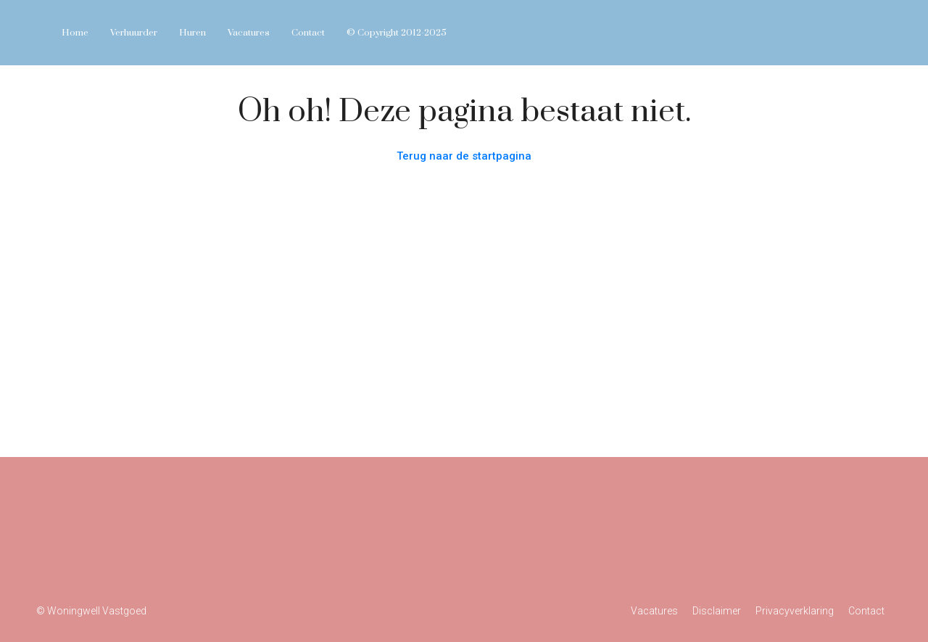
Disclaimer (716, 611)
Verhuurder (133, 32)
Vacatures (249, 32)
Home (75, 32)
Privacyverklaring (794, 611)
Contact (308, 32)
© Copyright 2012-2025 (397, 32)
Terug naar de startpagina (464, 155)
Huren (192, 32)
